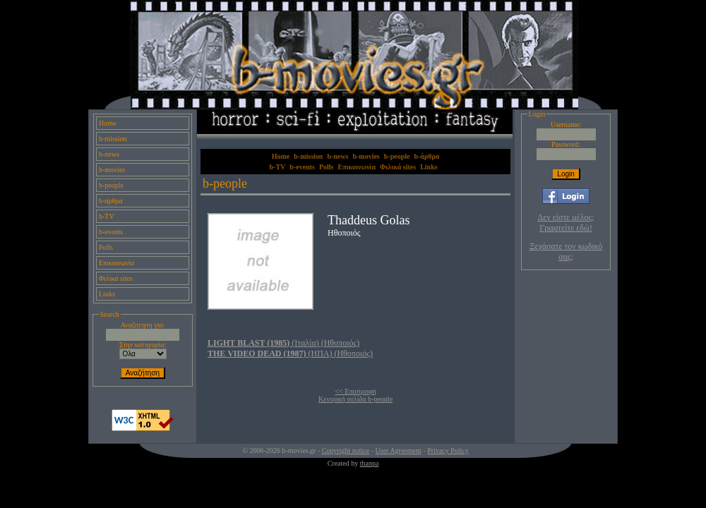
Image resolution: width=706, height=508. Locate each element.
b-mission (112, 139)
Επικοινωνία (116, 263)
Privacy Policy (448, 450)
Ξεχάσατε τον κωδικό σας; (566, 251)
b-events (111, 232)
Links (107, 294)
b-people (111, 185)
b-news (109, 154)
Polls (106, 247)
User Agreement (398, 450)
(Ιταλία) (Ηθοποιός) (283, 343)
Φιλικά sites (116, 278)
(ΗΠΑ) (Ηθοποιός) (290, 353)
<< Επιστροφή (355, 391)
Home (107, 123)
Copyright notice (346, 450)
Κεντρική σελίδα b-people (355, 399)
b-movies (112, 170)
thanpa (369, 463)
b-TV (106, 216)
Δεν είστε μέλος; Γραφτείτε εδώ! (566, 222)
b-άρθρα (111, 201)
